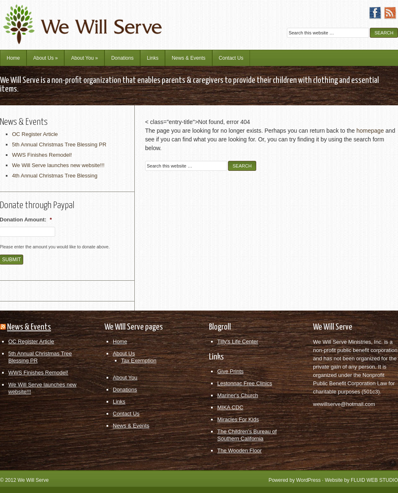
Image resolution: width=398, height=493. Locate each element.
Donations (122, 58)
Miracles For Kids (238, 419)
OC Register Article (35, 134)
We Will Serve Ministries (72, 18)
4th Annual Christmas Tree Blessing (54, 175)
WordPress (308, 480)
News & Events (188, 58)
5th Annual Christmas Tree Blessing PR (59, 144)
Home (13, 58)
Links (152, 58)
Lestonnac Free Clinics (244, 383)
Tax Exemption (138, 360)
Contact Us (231, 58)
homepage (370, 130)
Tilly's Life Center (237, 341)
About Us (45, 58)
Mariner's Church (237, 395)
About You (84, 58)
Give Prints (230, 371)
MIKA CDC (230, 407)
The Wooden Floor (239, 450)
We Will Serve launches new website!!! (58, 165)
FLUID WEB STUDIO (374, 480)
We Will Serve (33, 480)
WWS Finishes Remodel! (42, 155)
